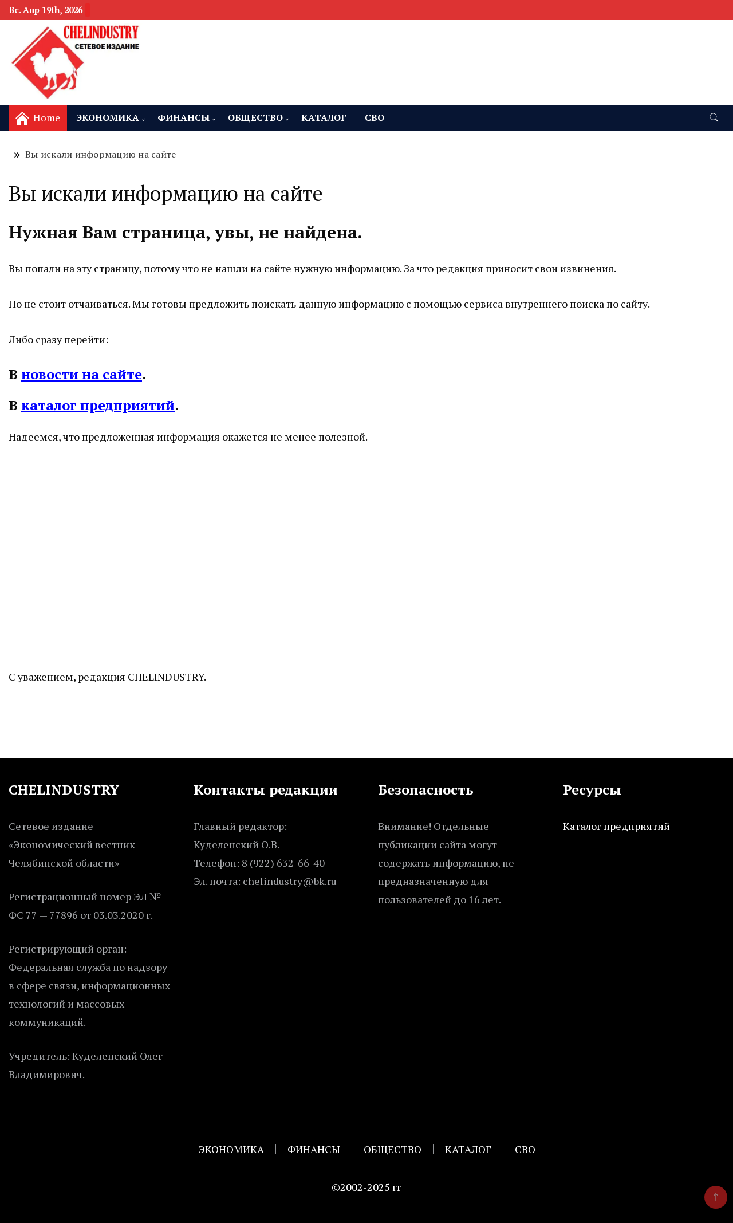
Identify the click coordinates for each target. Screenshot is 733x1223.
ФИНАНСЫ (183, 117)
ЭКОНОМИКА (107, 117)
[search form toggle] (714, 117)
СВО (374, 117)
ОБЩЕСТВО (255, 117)
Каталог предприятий (616, 826)
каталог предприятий (98, 405)
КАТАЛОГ (323, 117)
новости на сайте (81, 374)
